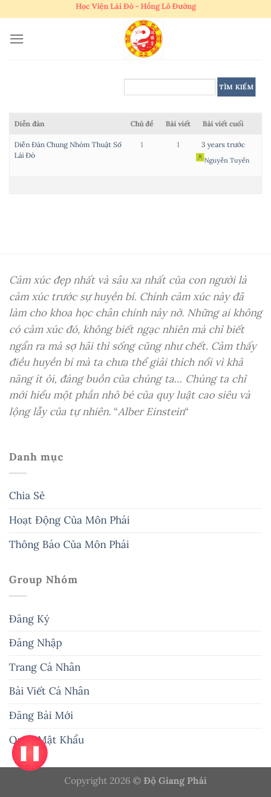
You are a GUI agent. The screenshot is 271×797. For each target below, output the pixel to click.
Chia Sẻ (27, 495)
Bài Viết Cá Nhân (49, 691)
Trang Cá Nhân (44, 667)
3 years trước (223, 144)
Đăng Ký (29, 618)
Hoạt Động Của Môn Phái (69, 520)
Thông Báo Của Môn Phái (69, 544)
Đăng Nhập (35, 642)
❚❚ (29, 752)
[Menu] (16, 38)
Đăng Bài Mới (41, 715)
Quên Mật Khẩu (46, 739)
